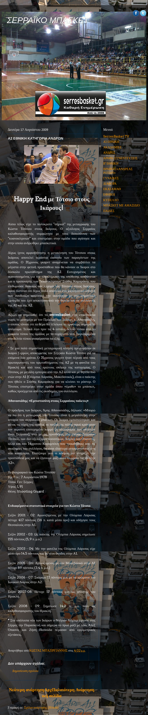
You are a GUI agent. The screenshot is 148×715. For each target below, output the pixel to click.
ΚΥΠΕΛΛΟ (110, 200)
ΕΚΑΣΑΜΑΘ (112, 189)
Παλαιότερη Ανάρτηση (73, 689)
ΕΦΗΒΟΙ (109, 194)
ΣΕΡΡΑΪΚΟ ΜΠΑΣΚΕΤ (48, 20)
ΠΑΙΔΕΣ (108, 211)
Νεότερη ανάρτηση (26, 689)
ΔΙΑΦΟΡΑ (110, 183)
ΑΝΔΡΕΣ (109, 152)
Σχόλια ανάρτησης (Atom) (41, 707)
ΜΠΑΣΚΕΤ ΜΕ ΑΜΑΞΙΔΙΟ (121, 205)
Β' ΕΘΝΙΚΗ (110, 163)
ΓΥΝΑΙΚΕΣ (111, 178)
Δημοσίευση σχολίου (25, 671)
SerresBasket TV (116, 136)
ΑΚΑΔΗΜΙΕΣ (112, 147)
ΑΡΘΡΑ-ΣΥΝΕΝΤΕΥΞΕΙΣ (120, 158)
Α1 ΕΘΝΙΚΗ (111, 142)
